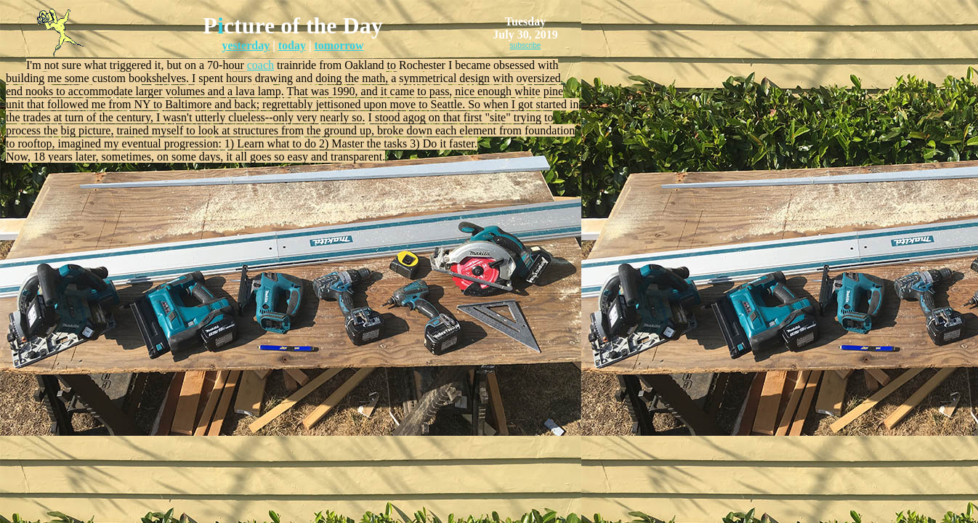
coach (260, 65)
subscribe (525, 45)
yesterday (246, 45)
